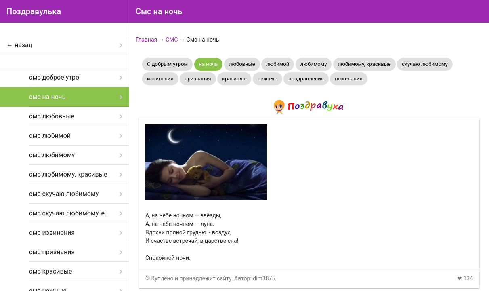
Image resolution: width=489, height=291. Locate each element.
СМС (172, 39)
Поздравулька (33, 11)
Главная (146, 39)
